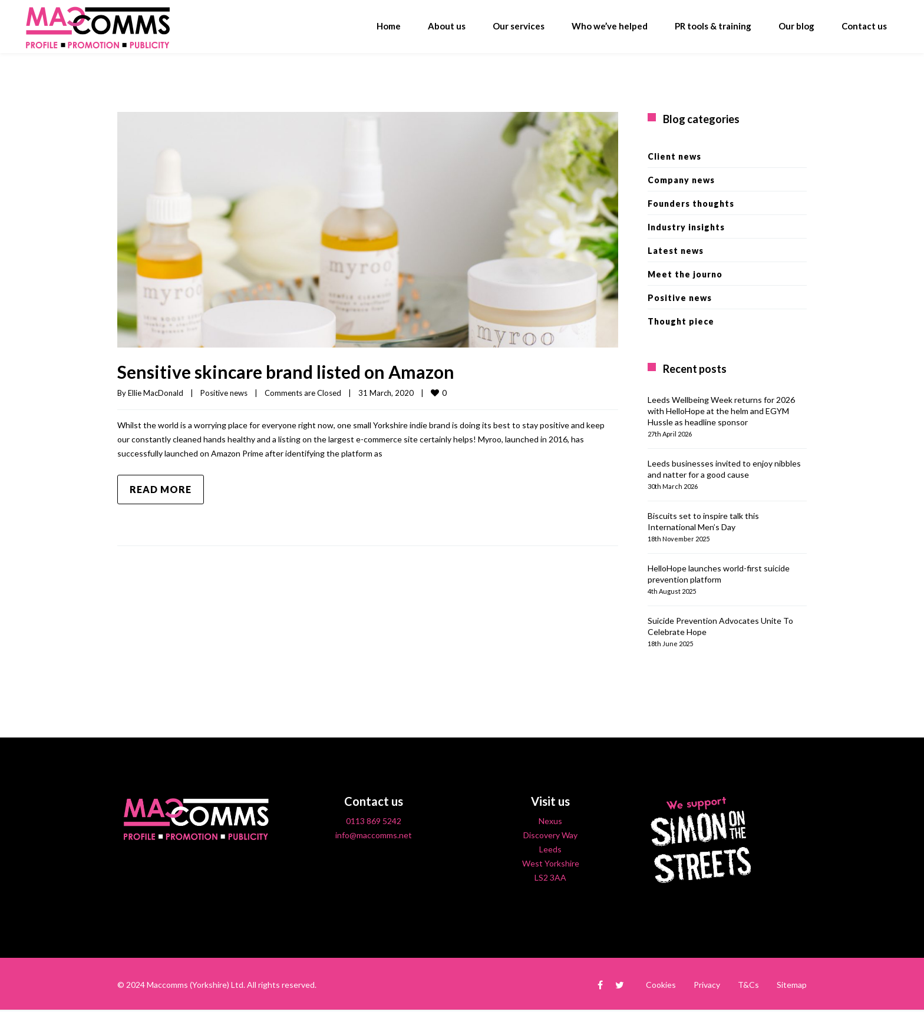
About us (447, 26)
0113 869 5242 (373, 821)
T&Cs (748, 985)
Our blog (796, 26)
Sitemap (792, 985)
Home (389, 26)
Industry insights (686, 227)
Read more (161, 489)
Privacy (707, 985)
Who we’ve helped (610, 26)
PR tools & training (713, 26)
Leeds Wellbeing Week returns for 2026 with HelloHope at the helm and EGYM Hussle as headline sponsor (721, 411)
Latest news (676, 251)
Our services (518, 26)
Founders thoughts (691, 204)
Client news (674, 156)
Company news (681, 180)
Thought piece (681, 321)
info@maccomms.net (373, 835)
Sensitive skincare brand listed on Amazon (285, 371)
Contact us (864, 26)
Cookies (661, 985)
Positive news (224, 393)
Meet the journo (685, 274)
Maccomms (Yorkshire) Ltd (195, 985)
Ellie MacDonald (155, 393)
